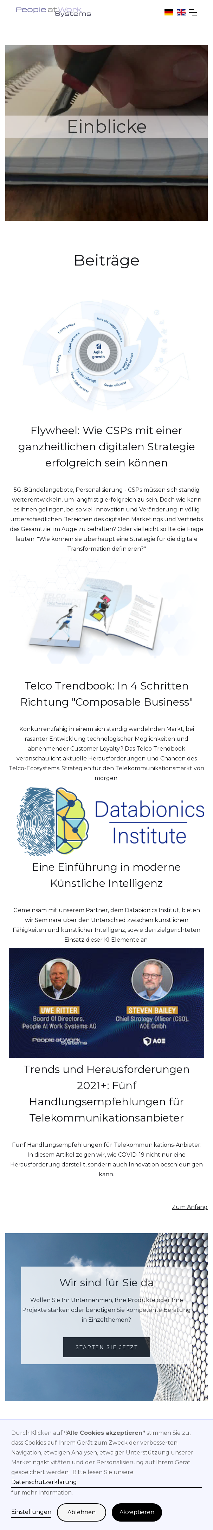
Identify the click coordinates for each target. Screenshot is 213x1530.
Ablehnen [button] (81, 1512)
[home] (53, 12)
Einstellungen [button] (31, 1512)
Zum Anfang (190, 1207)
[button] (191, 12)
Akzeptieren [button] (137, 1512)
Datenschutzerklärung (44, 1482)
